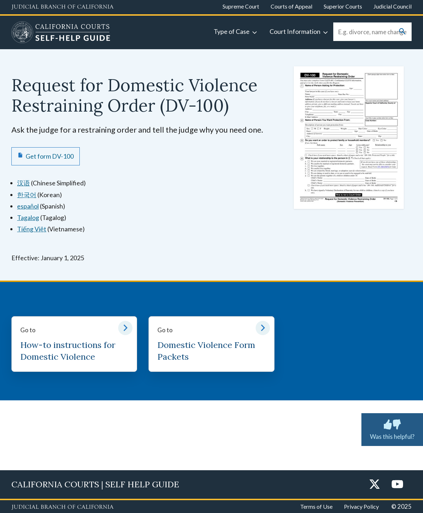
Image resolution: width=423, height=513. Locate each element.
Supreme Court (241, 6)
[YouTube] (397, 484)
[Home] (60, 33)
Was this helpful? (392, 428)
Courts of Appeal (291, 6)
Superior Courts (343, 6)
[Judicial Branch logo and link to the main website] (62, 7)
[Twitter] (374, 484)
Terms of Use (316, 506)
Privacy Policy (361, 506)
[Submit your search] (402, 32)
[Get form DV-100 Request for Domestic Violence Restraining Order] (45, 156)
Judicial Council (393, 6)
